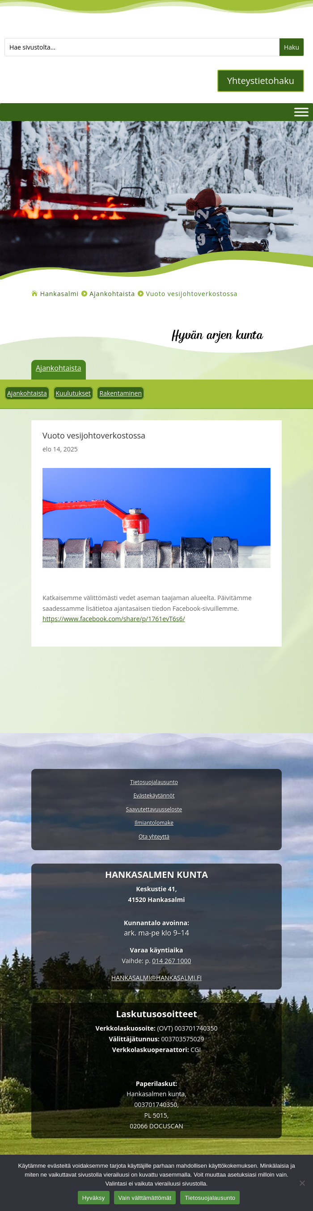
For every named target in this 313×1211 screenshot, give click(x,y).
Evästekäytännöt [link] (153, 796)
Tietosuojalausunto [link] (154, 782)
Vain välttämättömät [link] (145, 1197)
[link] (59, 293)
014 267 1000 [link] (171, 960)
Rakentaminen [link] (120, 393)
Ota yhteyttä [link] (154, 837)
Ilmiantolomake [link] (154, 823)
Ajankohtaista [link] (58, 368)
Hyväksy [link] (93, 1197)
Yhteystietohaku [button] (260, 81)
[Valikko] (301, 112)
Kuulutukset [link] (73, 393)
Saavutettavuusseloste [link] (154, 809)
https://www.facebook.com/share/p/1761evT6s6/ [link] (113, 618)
